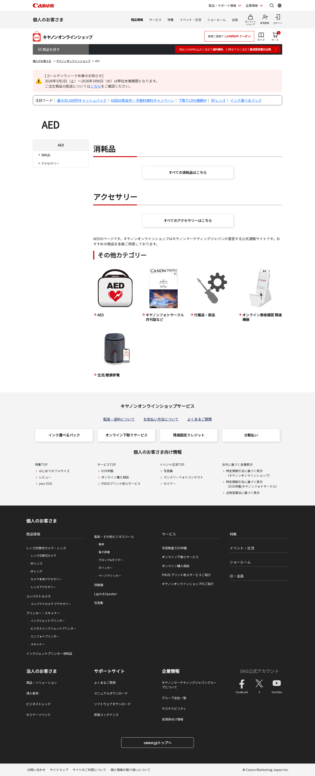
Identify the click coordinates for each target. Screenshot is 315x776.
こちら (95, 86)
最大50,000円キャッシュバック (82, 100)
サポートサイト (109, 671)
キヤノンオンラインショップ (73, 61)
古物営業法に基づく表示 (243, 492)
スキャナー (38, 644)
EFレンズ (36, 571)
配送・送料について (119, 419)
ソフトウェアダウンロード (112, 704)
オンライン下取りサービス (126, 435)
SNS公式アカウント (259, 671)
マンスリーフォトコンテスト (183, 477)
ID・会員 (237, 576)
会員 (235, 19)
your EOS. (46, 483)
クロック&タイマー (110, 560)
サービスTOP (106, 464)
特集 (171, 19)
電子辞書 (104, 552)
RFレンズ (218, 100)
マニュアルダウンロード (111, 693)
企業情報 (170, 671)
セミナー (170, 483)
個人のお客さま (48, 19)
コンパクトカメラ (38, 596)
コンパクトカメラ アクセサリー (51, 604)
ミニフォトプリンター (45, 636)
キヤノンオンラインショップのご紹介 (188, 584)
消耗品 (45, 155)
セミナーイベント (38, 714)
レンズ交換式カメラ (43, 555)
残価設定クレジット (189, 435)
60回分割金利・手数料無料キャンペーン (142, 100)
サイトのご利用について (89, 769)
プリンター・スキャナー (43, 613)
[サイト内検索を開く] (271, 5)
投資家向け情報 (172, 719)
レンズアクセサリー (43, 587)
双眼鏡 (98, 585)
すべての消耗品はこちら (188, 172)
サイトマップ (59, 769)
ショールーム (216, 19)
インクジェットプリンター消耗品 (49, 653)
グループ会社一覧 (174, 698)
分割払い (251, 435)
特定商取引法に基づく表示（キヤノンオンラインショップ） (249, 473)
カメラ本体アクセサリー (46, 579)
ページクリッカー (109, 575)
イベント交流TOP (172, 464)
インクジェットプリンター (48, 620)
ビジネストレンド (38, 704)
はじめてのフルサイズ (54, 471)
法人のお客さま (41, 671)
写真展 (168, 471)
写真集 (98, 603)
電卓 (101, 544)
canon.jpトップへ (158, 742)
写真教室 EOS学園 (174, 548)
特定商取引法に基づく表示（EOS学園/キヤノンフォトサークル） (252, 484)
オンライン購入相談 (115, 477)
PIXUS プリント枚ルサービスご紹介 (186, 575)
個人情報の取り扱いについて (130, 769)
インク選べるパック (246, 100)
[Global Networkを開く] (279, 5)
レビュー (45, 477)
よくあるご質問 (199, 419)
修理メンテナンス (106, 714)
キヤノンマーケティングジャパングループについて (189, 684)
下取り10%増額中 (192, 100)
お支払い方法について (161, 419)
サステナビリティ (174, 708)
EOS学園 (107, 471)
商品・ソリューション (41, 682)
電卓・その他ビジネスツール (114, 536)
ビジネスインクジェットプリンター (53, 628)
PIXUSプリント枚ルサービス (120, 483)
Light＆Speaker (105, 594)
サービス (155, 19)
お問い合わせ (36, 769)
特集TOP (41, 464)
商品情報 (137, 19)
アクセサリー (50, 163)
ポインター (105, 568)
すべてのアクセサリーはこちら (188, 220)
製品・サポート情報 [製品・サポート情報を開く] (222, 5)
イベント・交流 (190, 19)
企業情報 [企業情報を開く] (252, 5)
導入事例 (32, 693)
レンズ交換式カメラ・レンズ (46, 548)
